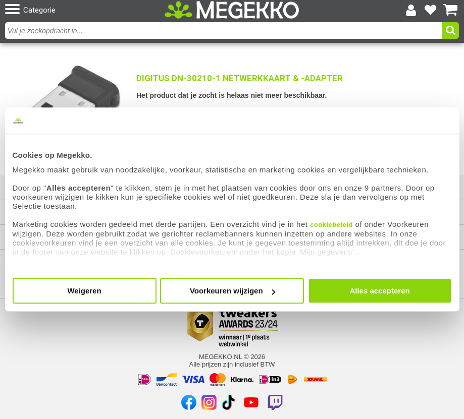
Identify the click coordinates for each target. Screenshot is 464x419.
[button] (78, 10)
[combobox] (225, 30)
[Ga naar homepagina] (231, 10)
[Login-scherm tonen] (411, 10)
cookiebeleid (331, 224)
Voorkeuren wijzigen (232, 290)
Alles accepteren (379, 290)
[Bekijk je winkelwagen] (450, 10)
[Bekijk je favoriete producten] (430, 10)
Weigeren (84, 290)
